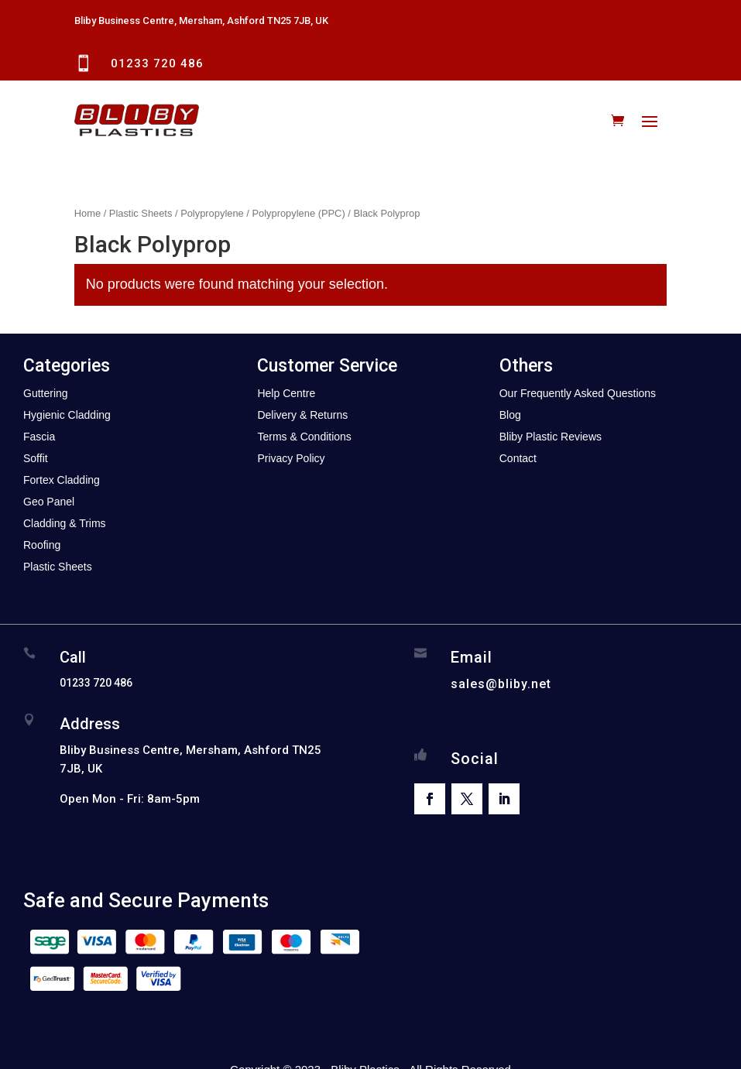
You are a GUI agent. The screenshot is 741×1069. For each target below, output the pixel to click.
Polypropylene (212, 213)
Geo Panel (48, 501)
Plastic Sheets (141, 213)
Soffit (35, 458)
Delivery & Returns (302, 415)
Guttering (45, 393)
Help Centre (286, 393)
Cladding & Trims (64, 523)
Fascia (39, 436)
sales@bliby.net (501, 684)
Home (87, 213)
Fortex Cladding (61, 480)
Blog (510, 415)
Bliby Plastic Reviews (550, 436)
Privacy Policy (290, 458)
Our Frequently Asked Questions (577, 393)
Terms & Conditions (304, 436)
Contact (518, 458)
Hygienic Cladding (67, 415)
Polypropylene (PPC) (298, 213)
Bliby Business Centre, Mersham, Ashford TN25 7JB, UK (201, 20)
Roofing (41, 545)
